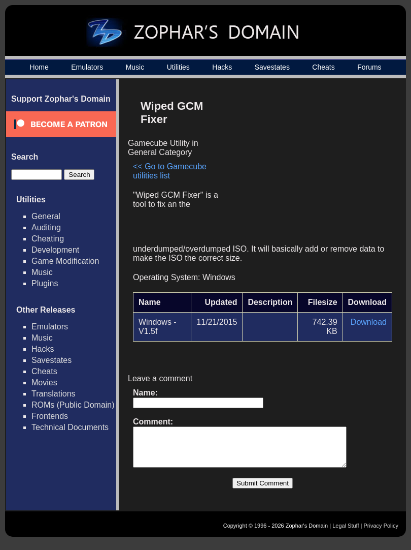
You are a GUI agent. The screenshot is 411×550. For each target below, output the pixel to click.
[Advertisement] (306, 165)
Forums (369, 67)
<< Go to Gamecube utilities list (170, 171)
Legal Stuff (345, 533)
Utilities (178, 67)
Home (38, 67)
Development (55, 250)
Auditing (46, 227)
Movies (44, 382)
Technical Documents (70, 427)
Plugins (44, 283)
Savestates (272, 67)
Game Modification (65, 261)
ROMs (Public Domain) (73, 405)
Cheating (47, 238)
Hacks (222, 67)
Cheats (323, 67)
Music (135, 67)
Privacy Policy (381, 533)
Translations (53, 393)
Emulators (87, 67)
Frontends (49, 416)
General (45, 216)
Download (369, 322)
